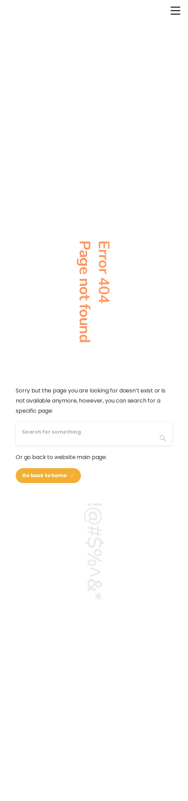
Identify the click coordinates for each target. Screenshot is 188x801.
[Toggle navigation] (176, 11)
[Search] (84, 432)
